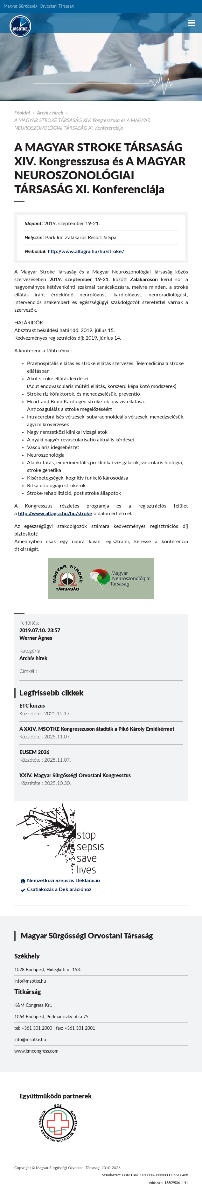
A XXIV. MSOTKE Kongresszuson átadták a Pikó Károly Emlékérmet (96, 729)
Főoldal (22, 112)
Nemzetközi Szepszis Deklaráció (63, 880)
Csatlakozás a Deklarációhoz (59, 889)
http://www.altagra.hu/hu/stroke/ (86, 251)
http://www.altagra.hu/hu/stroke (55, 513)
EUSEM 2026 (34, 752)
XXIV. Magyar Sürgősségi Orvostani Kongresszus (75, 775)
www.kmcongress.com (36, 1051)
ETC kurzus (32, 706)
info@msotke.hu (30, 981)
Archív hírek (50, 112)
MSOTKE (20, 26)
